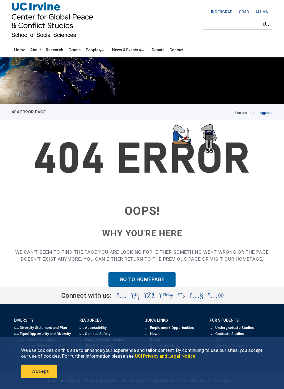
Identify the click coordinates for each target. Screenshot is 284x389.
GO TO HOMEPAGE (142, 279)
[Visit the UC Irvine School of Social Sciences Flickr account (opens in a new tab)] (216, 295)
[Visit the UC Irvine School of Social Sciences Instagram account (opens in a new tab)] (122, 295)
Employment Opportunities (169, 328)
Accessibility (92, 328)
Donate (158, 50)
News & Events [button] (128, 50)
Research (54, 50)
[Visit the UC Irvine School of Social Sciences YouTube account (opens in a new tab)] (197, 295)
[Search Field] (237, 24)
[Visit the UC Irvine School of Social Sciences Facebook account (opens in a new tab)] (149, 295)
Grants (75, 50)
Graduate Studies (227, 334)
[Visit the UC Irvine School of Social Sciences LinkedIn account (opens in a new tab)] (135, 295)
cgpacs (266, 113)
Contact (176, 50)
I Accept (39, 371)
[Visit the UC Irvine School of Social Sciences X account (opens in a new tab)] (181, 295)
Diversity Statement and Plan (40, 328)
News (151, 334)
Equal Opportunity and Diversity (42, 334)
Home (19, 50)
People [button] (95, 50)
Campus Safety (94, 334)
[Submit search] (266, 24)
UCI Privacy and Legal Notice (165, 356)
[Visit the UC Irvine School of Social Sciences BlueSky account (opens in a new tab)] (166, 295)
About (35, 50)
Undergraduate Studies (232, 328)
